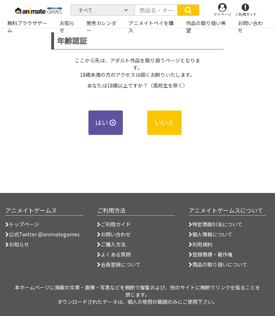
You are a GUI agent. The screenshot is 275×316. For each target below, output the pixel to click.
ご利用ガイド (114, 224)
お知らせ (17, 244)
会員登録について (119, 264)
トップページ (22, 224)
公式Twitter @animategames (44, 234)
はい (105, 122)
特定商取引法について (215, 224)
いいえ (164, 122)
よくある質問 (114, 254)
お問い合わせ (114, 234)
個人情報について (210, 234)
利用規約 (200, 244)
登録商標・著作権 (210, 254)
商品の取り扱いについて (218, 264)
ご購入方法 (111, 244)
